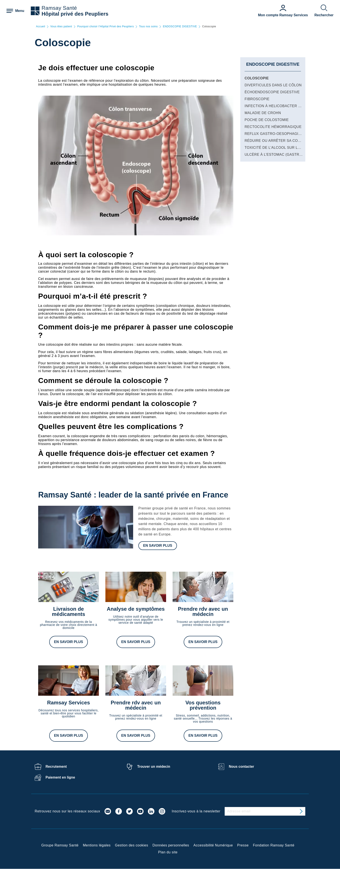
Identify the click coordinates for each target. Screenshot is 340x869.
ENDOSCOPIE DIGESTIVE (180, 26)
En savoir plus (157, 545)
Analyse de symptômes (136, 609)
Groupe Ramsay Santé (59, 845)
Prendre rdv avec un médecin (203, 611)
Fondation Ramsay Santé (273, 845)
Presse (243, 845)
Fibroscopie (257, 99)
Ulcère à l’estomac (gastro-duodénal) (285, 154)
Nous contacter (241, 766)
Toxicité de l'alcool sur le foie (277, 147)
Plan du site (167, 852)
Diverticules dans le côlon (273, 85)
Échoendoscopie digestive (272, 92)
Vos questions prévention (203, 705)
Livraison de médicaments (68, 611)
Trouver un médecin (153, 766)
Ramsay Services (68, 702)
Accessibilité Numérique (213, 845)
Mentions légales (97, 845)
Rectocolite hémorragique (273, 127)
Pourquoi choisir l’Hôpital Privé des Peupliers (105, 26)
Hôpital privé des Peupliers (75, 14)
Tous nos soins (148, 26)
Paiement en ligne (60, 777)
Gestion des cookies (131, 845)
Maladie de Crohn (263, 113)
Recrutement (56, 766)
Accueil (40, 26)
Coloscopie (257, 78)
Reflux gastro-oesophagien (274, 134)
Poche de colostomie (267, 120)
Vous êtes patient (61, 26)
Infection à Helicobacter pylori (278, 106)
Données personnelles (170, 845)
